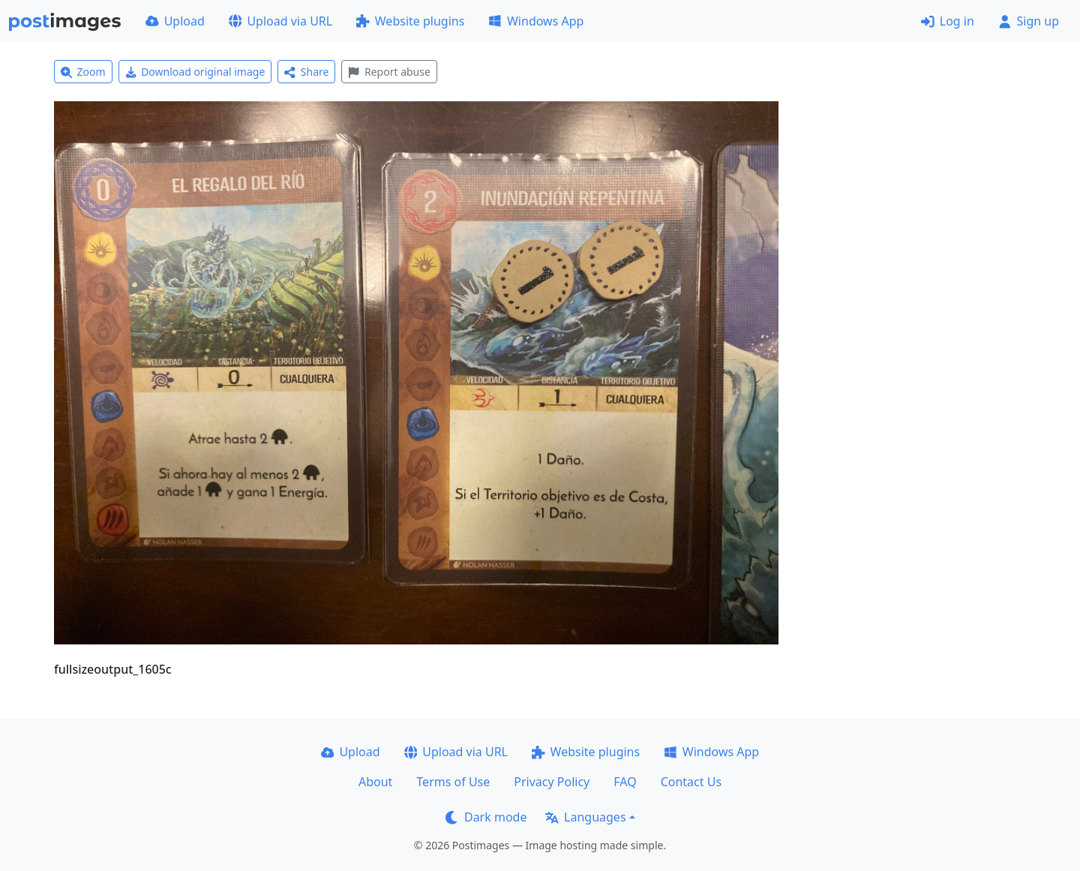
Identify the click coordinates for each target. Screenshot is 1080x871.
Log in (947, 21)
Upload (175, 21)
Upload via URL (280, 21)
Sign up (1028, 21)
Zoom (83, 72)
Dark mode (486, 817)
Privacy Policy (552, 781)
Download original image (195, 72)
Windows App (536, 21)
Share (306, 72)
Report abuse (389, 72)
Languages (585, 817)
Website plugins (410, 21)
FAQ (625, 781)
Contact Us (691, 781)
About (375, 781)
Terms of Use (453, 781)
